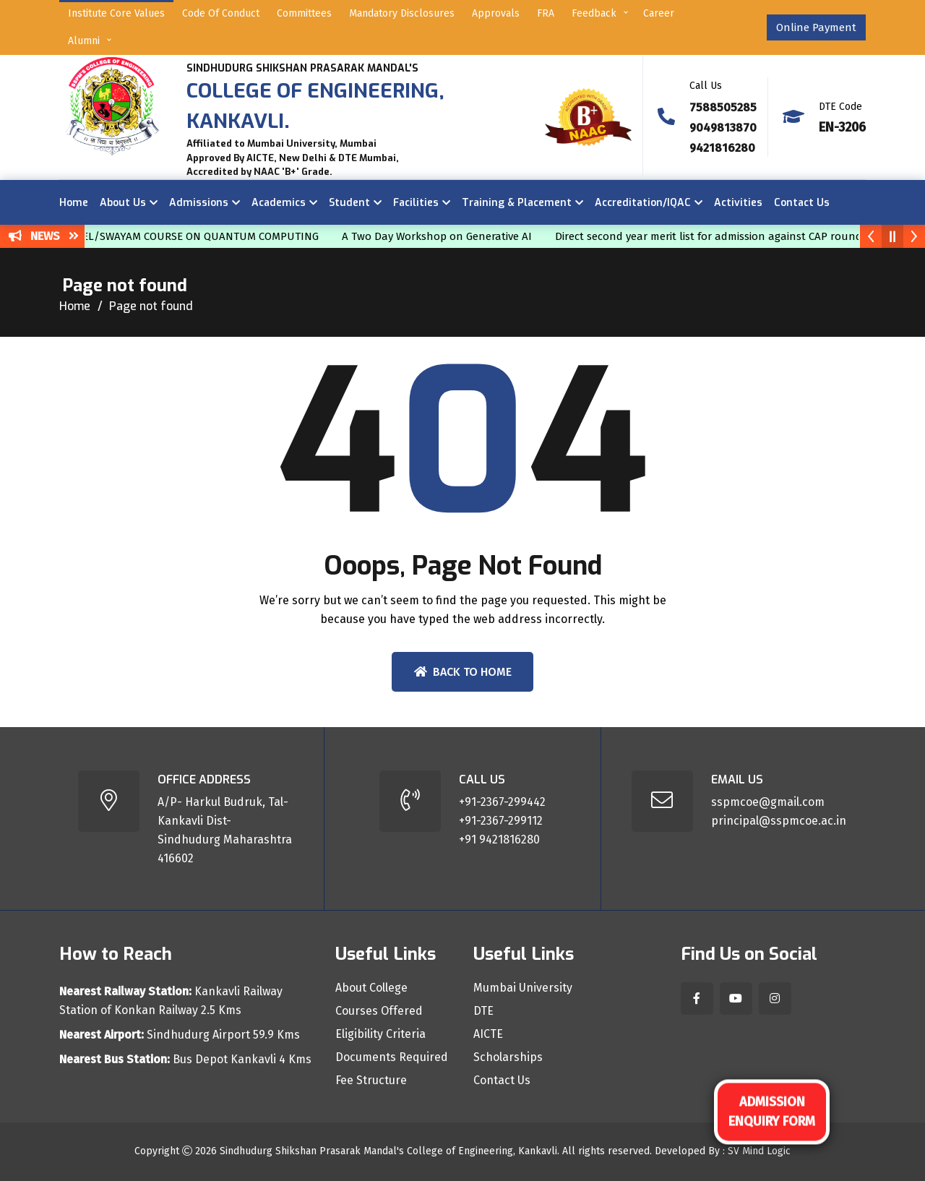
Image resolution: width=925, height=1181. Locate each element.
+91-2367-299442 (502, 802)
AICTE (488, 1034)
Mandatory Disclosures (402, 13)
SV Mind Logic (759, 1151)
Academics (278, 203)
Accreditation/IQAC (643, 203)
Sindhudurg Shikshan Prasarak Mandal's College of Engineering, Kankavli (388, 1151)
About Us (123, 203)
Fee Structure (371, 1080)
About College (371, 988)
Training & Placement (517, 203)
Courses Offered (379, 1011)
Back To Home (463, 672)
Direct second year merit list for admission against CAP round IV (723, 236)
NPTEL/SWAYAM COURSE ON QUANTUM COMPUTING (199, 236)
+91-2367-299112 (501, 821)
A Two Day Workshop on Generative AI (445, 236)
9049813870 (723, 127)
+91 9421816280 (499, 839)
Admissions (198, 203)
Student (349, 203)
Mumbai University (522, 988)
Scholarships (508, 1057)
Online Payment (816, 27)
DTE (483, 1011)
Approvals (496, 13)
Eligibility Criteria (380, 1034)
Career (658, 13)
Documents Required (391, 1057)
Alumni (84, 41)
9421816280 (722, 148)
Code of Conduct (220, 13)
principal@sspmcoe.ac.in (778, 821)
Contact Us (802, 203)
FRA (545, 13)
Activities (738, 203)
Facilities (416, 203)
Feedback (594, 13)
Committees (304, 13)
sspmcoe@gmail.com (768, 802)
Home (73, 203)
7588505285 (723, 107)
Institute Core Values (116, 13)
